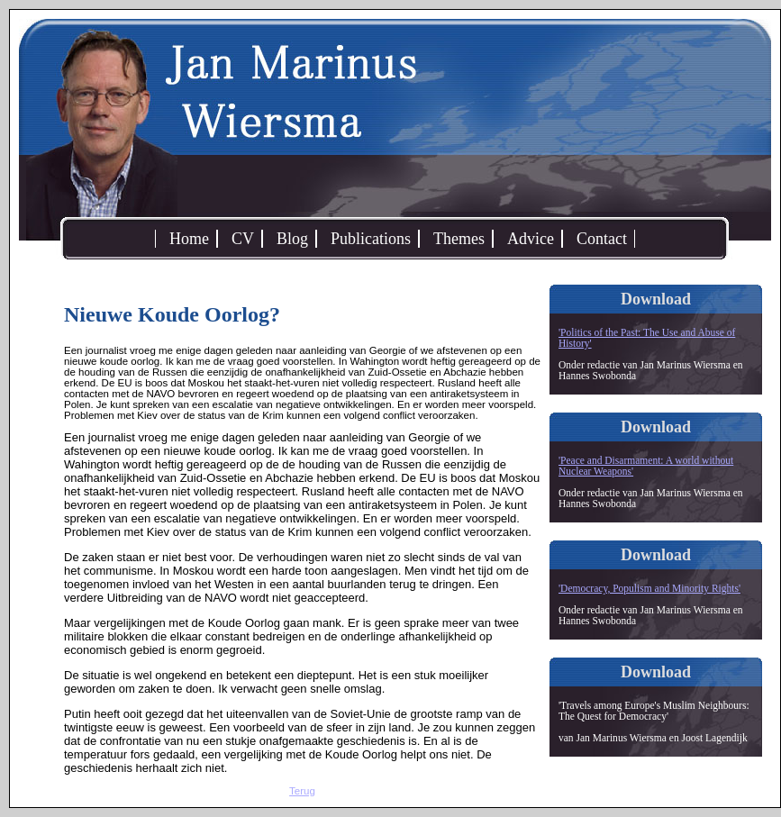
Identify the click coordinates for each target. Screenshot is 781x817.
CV (243, 239)
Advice (530, 239)
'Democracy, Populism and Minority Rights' (649, 588)
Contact (602, 239)
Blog (292, 239)
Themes (459, 239)
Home (189, 239)
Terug (302, 790)
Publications (371, 239)
